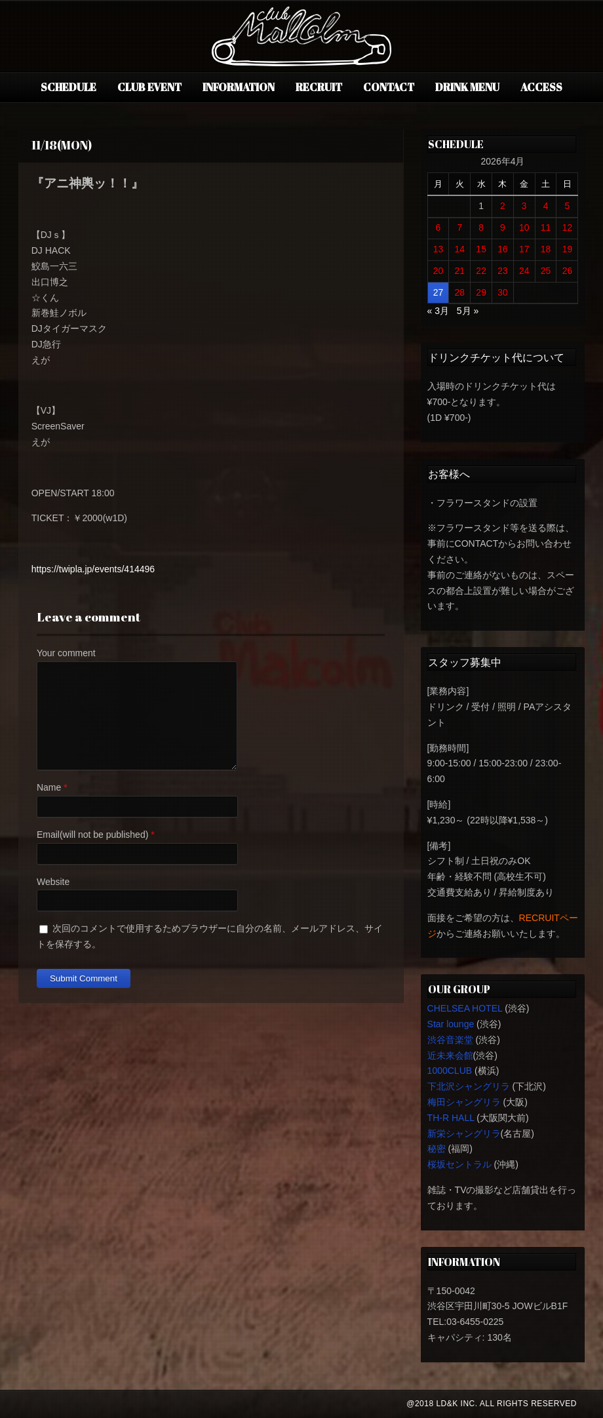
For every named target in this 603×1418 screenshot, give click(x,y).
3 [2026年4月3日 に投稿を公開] (524, 206)
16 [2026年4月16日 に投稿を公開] (502, 249)
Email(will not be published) (92, 834)
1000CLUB (450, 1070)
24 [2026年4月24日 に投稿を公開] (524, 271)
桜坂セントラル (459, 1164)
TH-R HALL (451, 1118)
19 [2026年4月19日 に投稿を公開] (567, 249)
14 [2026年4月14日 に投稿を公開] (460, 249)
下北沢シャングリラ (468, 1086)
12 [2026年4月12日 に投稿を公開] (567, 227)
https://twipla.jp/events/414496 (93, 569)
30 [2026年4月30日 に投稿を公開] (502, 292)
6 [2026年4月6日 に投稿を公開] (438, 227)
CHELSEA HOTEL (465, 1008)
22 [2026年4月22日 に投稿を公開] (481, 271)
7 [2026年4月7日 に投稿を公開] (459, 227)
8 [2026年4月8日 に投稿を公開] (481, 227)
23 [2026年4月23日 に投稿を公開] (502, 271)
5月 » (467, 310)
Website (53, 881)
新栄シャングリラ (464, 1133)
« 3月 (438, 310)
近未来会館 (450, 1055)
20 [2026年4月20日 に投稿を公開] (438, 271)
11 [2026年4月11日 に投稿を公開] (546, 227)
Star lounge (451, 1024)
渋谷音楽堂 (450, 1039)
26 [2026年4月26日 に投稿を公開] (567, 271)
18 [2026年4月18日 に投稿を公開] (546, 249)
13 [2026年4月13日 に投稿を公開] (438, 249)
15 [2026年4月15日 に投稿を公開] (481, 249)
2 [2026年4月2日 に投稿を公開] (502, 206)
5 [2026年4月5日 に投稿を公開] (567, 206)
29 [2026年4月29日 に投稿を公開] (481, 292)
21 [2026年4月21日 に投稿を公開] (460, 271)
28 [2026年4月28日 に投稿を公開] (460, 292)
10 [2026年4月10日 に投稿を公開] (524, 227)
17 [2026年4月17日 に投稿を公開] (524, 249)
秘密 (436, 1148)
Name (49, 787)
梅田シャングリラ (464, 1102)
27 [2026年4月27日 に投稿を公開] (438, 292)
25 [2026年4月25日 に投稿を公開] (546, 271)
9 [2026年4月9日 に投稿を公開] (502, 227)
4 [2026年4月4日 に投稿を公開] (546, 206)
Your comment (66, 653)
